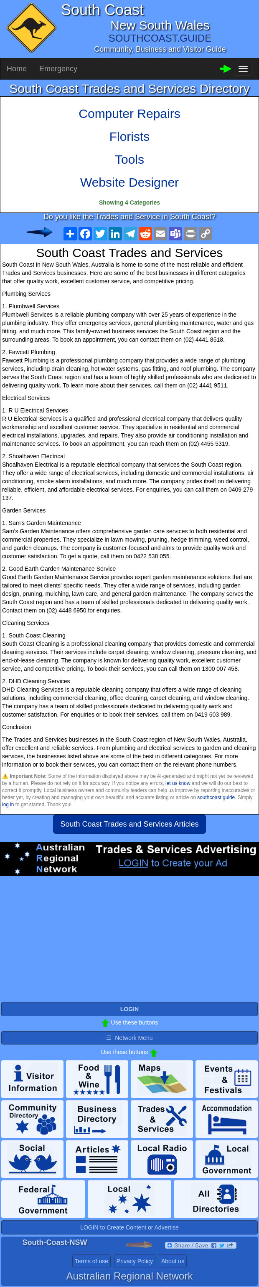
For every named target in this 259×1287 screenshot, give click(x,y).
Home (17, 69)
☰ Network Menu (129, 1038)
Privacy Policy (135, 1261)
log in (8, 804)
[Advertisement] (129, 942)
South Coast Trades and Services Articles (129, 824)
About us (172, 1261)
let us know (177, 783)
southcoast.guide (216, 797)
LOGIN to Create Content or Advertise (129, 1227)
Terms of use (91, 1261)
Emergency (58, 69)
